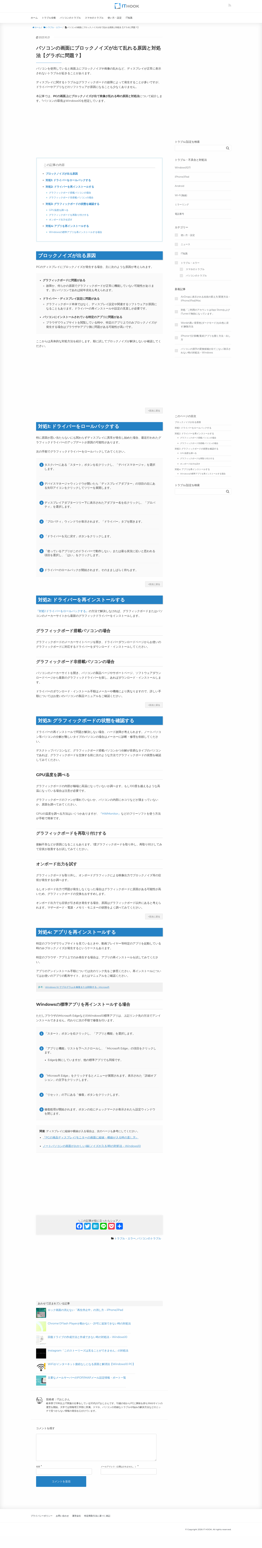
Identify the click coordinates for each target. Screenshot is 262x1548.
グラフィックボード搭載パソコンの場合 (70, 192)
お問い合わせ (62, 1521)
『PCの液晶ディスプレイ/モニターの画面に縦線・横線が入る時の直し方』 (91, 1137)
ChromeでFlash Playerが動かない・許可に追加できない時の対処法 (89, 1323)
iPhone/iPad (182, 176)
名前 (38, 1472)
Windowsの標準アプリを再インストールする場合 (75, 232)
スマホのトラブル (94, 17)
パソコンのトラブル (70, 17)
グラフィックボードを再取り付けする (69, 214)
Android (179, 185)
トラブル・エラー (125, 1238)
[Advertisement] (99, 130)
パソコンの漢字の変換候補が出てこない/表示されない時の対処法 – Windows (206, 350)
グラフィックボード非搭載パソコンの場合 (71, 197)
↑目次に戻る (154, 410)
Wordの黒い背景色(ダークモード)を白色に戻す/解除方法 (205, 324)
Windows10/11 (183, 167)
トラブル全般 (49, 17)
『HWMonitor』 (110, 813)
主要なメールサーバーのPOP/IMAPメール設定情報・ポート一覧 (87, 1377)
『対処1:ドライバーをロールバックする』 (62, 611)
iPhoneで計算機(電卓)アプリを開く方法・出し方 (205, 337)
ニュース (185, 244)
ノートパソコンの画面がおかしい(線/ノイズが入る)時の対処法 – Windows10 (92, 1146)
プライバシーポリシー (41, 1521)
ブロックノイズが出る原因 (62, 173)
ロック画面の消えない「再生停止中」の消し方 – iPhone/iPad (85, 1310)
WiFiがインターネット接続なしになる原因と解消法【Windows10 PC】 (91, 1364)
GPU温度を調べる (59, 210)
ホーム (34, 17)
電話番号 (179, 213)
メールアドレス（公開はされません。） (119, 1472)
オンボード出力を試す (60, 219)
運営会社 (76, 1521)
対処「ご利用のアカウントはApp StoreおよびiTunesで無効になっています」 (205, 311)
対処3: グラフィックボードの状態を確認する (72, 204)
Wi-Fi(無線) (181, 195)
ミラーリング (182, 204)
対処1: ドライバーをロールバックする (68, 180)
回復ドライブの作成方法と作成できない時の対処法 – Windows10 (87, 1337)
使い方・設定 (115, 17)
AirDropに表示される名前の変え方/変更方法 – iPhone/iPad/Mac (205, 298)
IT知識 (129, 17)
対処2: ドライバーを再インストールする (70, 186)
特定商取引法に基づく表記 (97, 1521)
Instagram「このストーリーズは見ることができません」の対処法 (88, 1350)
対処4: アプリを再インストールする (67, 226)
